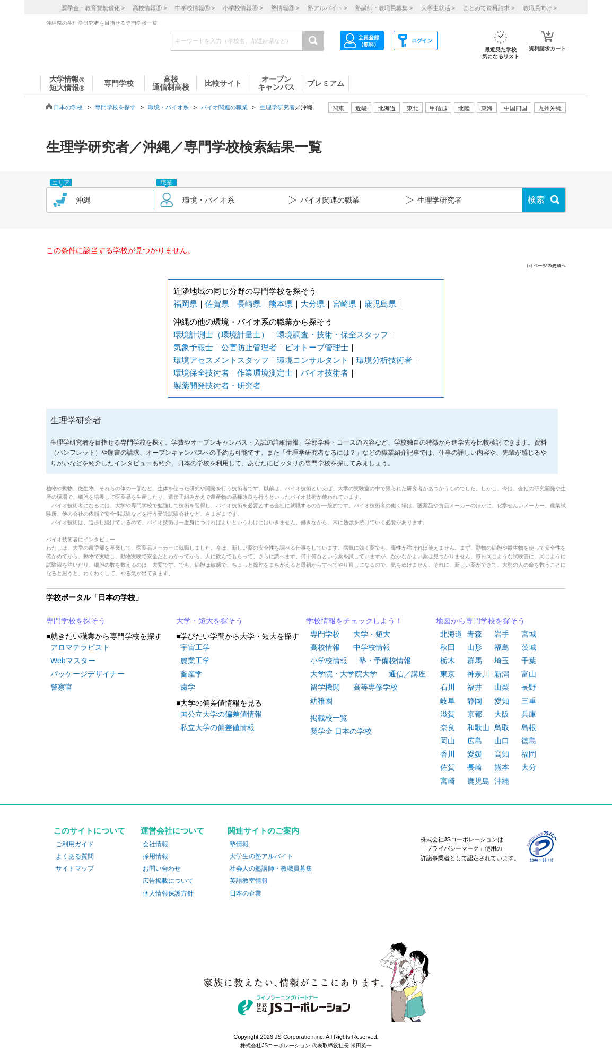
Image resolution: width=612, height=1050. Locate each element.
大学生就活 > (438, 8)
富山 (528, 674)
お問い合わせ (162, 868)
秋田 (447, 647)
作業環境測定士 (265, 372)
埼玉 (501, 660)
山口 (501, 740)
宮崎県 (344, 303)
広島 (474, 740)
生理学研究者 (277, 107)
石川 (447, 687)
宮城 (528, 634)
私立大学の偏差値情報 (217, 727)
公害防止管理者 (249, 347)
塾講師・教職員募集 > (384, 8)
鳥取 (501, 727)
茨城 (528, 647)
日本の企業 (245, 893)
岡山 (447, 740)
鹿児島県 (380, 303)
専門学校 (325, 634)
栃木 (447, 660)
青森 (474, 634)
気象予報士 (193, 347)
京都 (474, 714)
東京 (447, 674)
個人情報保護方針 (168, 893)
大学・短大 (371, 634)
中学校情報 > (195, 8)
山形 (474, 647)
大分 (528, 767)
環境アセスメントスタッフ (221, 360)
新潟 (501, 674)
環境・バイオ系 (168, 107)
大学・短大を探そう (209, 621)
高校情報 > (150, 8)
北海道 (387, 108)
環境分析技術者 (384, 360)
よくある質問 (75, 856)
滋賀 (447, 714)
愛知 (501, 701)
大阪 (501, 714)
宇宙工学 (195, 647)
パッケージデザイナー (87, 674)
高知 (501, 754)
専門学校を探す (115, 107)
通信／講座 (407, 674)
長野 (528, 687)
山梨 (501, 687)
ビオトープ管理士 (316, 347)
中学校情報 (371, 647)
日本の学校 (68, 107)
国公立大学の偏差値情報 (221, 714)
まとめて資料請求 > (488, 8)
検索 (536, 199)
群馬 (474, 660)
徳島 (528, 740)
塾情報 (239, 844)
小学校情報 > (243, 8)
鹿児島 (478, 781)
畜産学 (191, 674)
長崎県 (249, 303)
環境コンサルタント (312, 360)
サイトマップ (75, 868)
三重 (528, 701)
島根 (528, 727)
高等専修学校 (375, 687)
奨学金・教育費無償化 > (93, 8)
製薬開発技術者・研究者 (217, 385)
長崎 (474, 767)
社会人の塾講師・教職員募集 (271, 868)
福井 (474, 687)
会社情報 (155, 844)
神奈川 (478, 674)
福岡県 (185, 303)
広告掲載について (168, 880)
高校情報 (325, 647)
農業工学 (195, 660)
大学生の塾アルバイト (261, 856)
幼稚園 (321, 701)
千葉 (528, 660)
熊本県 (281, 303)
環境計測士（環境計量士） (221, 334)
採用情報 (155, 856)
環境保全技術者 (201, 372)
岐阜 (447, 701)
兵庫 (528, 714)
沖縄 (501, 781)
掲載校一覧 (328, 718)
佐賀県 (217, 303)
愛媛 (474, 754)
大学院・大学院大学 (343, 674)
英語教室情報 (249, 880)
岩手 (501, 634)
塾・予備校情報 (385, 660)
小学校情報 (328, 660)
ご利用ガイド (75, 844)
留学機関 (325, 687)
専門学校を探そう (76, 621)
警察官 (61, 687)
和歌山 (478, 727)
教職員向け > (540, 8)
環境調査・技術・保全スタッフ (332, 334)
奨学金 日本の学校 (341, 731)
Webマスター (72, 660)
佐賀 (447, 767)
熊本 (501, 767)
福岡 (528, 754)
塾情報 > (285, 8)
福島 (501, 647)
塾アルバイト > (327, 8)
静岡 (474, 701)
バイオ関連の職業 (224, 107)
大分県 (313, 303)
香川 (447, 754)
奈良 (447, 727)
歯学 (187, 687)
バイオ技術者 (324, 372)
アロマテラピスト (80, 647)
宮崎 (447, 781)
